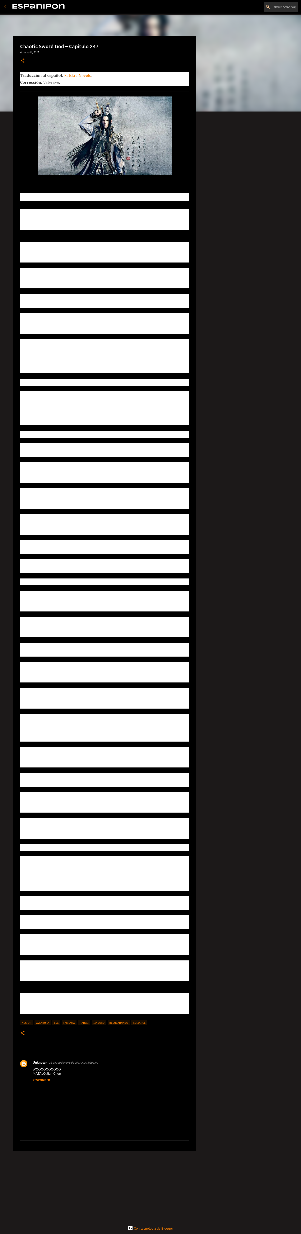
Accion (26, 1023)
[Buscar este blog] (276, 7)
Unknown (40, 1062)
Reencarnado (118, 1023)
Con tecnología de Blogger (150, 1228)
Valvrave (51, 82)
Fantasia (69, 1023)
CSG (56, 1023)
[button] (22, 61)
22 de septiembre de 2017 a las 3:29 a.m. (73, 1062)
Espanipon (38, 7)
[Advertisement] (105, 1186)
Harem (84, 1023)
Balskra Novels (77, 75)
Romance (139, 1023)
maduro (99, 1023)
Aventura (42, 1023)
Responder (41, 1080)
